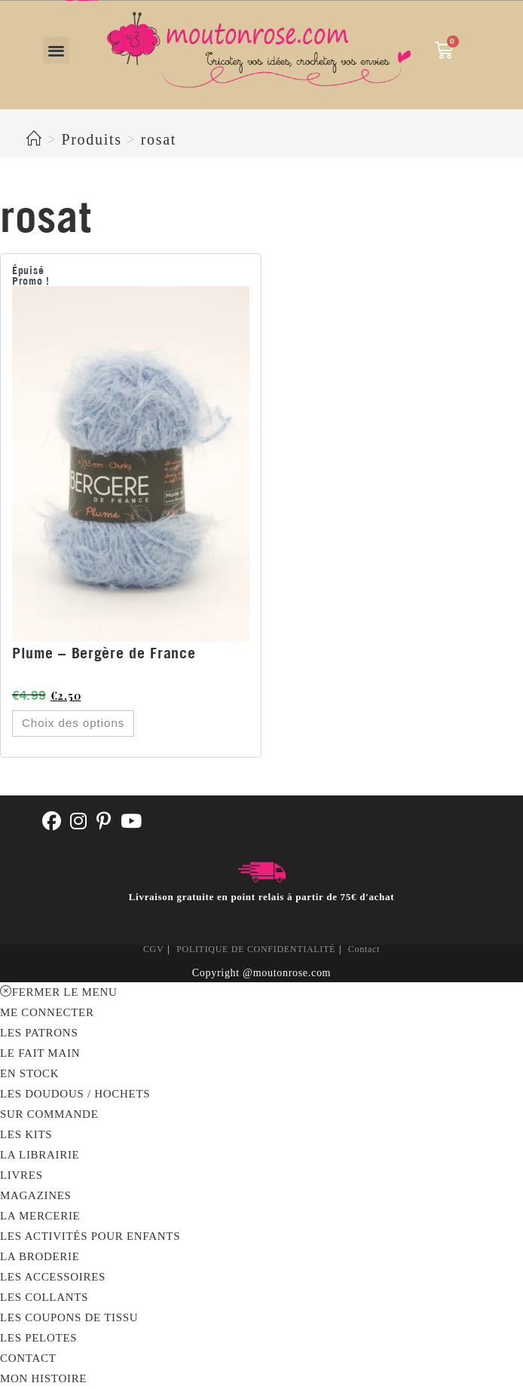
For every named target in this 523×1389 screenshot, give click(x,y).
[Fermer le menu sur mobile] (59, 992)
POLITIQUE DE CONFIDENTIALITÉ (255, 949)
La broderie (40, 1256)
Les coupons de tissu (69, 1317)
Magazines (36, 1195)
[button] (56, 50)
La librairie (39, 1155)
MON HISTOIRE (43, 1378)
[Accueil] (34, 139)
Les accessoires (53, 1277)
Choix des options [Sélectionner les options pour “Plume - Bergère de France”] (73, 722)
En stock (29, 1073)
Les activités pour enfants (90, 1236)
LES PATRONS (39, 1033)
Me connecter (47, 1012)
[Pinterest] (104, 822)
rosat (158, 139)
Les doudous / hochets (75, 1094)
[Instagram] (78, 822)
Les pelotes (38, 1338)
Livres (21, 1175)
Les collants (44, 1297)
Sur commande (49, 1114)
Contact (364, 949)
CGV (153, 949)
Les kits (26, 1134)
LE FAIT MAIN (40, 1053)
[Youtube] (131, 822)
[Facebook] (52, 822)
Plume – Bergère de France (104, 652)
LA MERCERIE (40, 1216)
